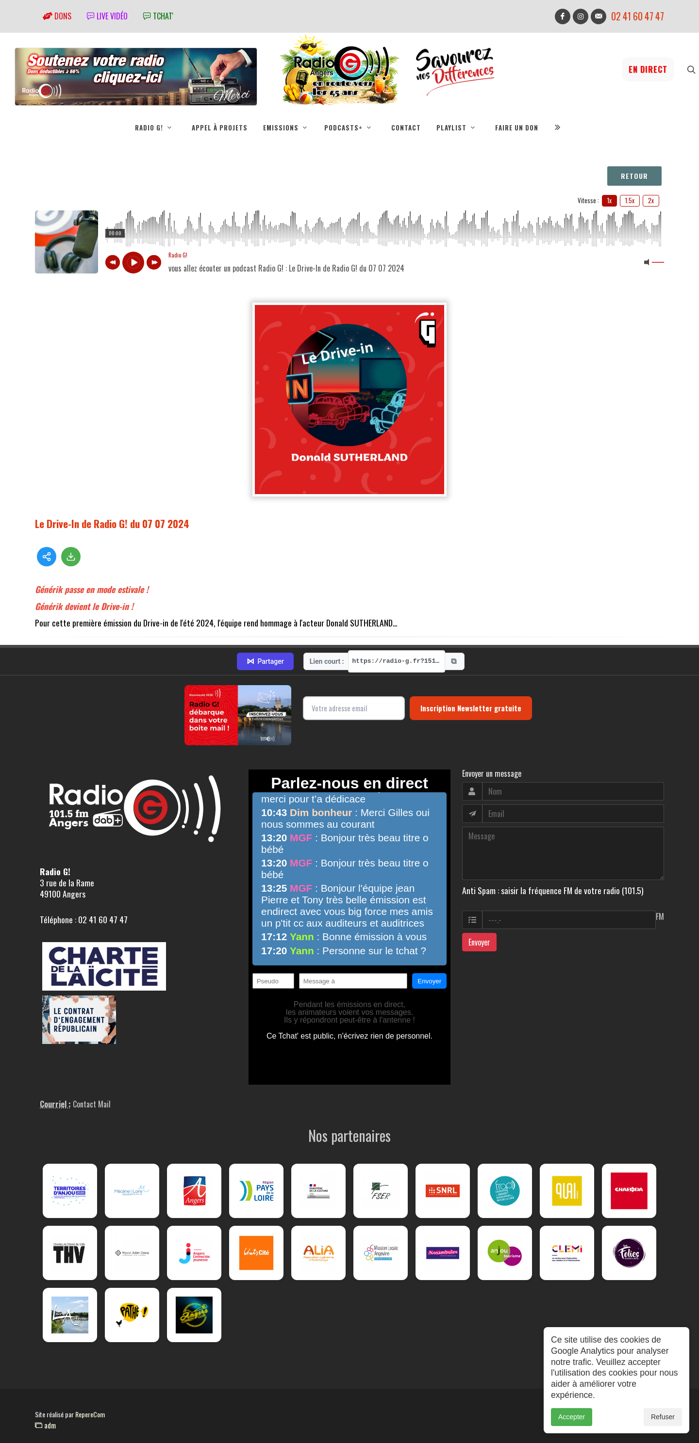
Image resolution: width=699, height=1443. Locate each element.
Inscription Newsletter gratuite (470, 708)
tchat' (158, 16)
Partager (265, 661)
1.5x (629, 200)
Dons (57, 16)
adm (45, 1425)
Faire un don (516, 127)
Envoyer (479, 942)
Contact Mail (92, 1104)
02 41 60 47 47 (637, 16)
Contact (406, 127)
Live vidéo (107, 16)
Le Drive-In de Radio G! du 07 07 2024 (112, 523)
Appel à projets (220, 127)
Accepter (571, 1417)
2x (651, 200)
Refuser (663, 1417)
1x (609, 200)
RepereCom (90, 1414)
